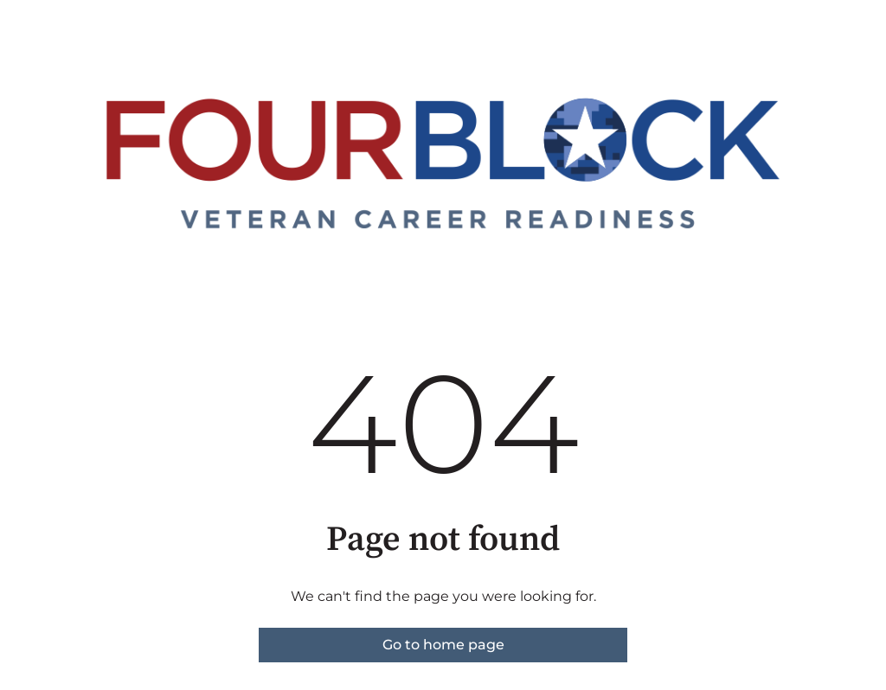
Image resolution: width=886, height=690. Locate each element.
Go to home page (443, 644)
